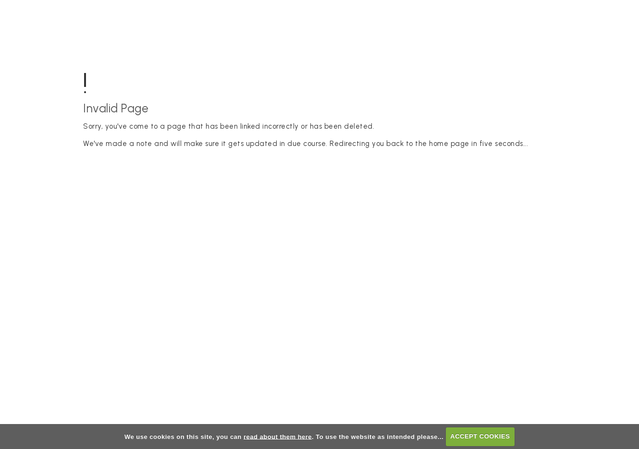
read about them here (278, 436)
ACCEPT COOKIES (480, 436)
